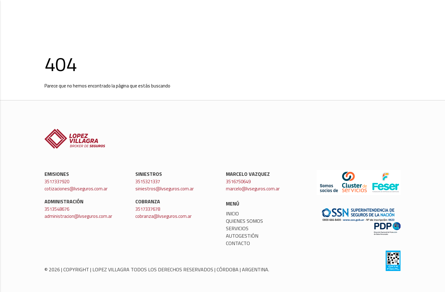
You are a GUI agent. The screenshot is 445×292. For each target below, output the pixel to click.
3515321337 (147, 181)
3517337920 (56, 181)
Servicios (315, 17)
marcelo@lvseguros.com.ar (253, 188)
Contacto (387, 17)
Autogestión (351, 17)
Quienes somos (276, 17)
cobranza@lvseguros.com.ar (163, 216)
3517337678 (147, 209)
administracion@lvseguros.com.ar (78, 216)
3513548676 (56, 209)
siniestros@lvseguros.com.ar (164, 188)
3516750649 (238, 181)
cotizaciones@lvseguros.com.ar (76, 188)
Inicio (242, 17)
